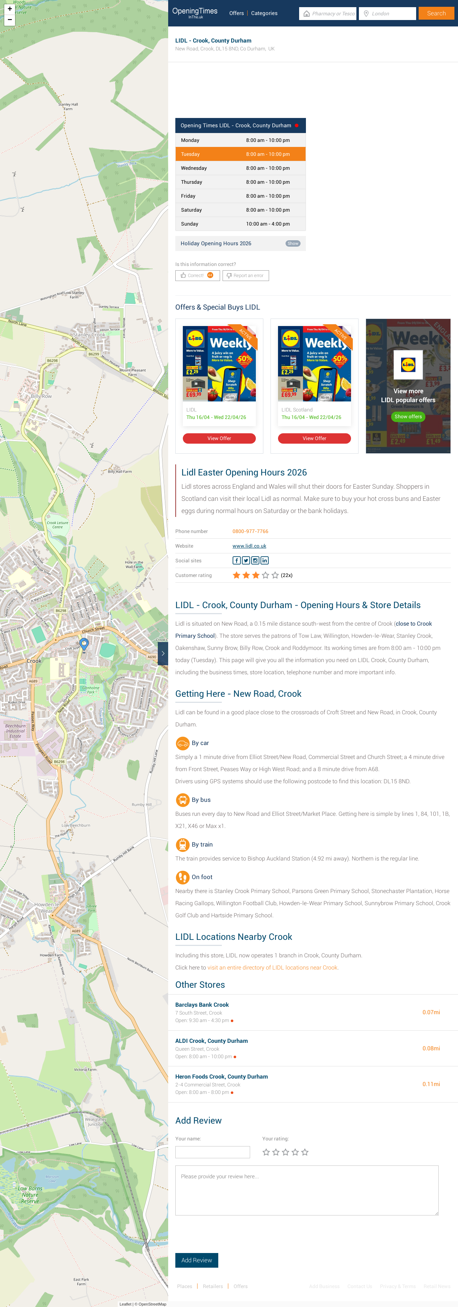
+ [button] (10, 9)
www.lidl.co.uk (249, 546)
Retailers (213, 1286)
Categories (264, 13)
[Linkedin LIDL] (264, 560)
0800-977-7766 (250, 531)
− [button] (10, 20)
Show (293, 243)
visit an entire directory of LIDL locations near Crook (272, 967)
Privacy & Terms (398, 1286)
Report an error (244, 275)
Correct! (197, 275)
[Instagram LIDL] (255, 560)
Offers (236, 13)
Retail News (437, 1286)
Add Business (324, 1286)
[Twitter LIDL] (246, 560)
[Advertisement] (313, 95)
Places (184, 1286)
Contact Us (359, 1286)
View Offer (219, 438)
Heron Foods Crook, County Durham (221, 1076)
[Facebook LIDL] (237, 560)
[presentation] (229, 1239)
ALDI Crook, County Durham (211, 1040)
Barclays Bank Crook (202, 1004)
